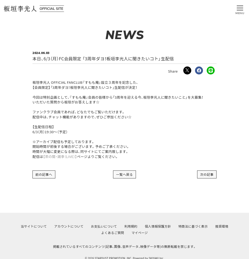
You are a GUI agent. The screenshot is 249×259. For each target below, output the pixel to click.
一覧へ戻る (124, 174)
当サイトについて (34, 226)
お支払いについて (104, 226)
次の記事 (207, 174)
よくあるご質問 (112, 232)
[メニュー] (240, 8)
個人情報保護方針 (158, 226)
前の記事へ (43, 174)
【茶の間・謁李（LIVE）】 (60, 156)
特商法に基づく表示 (193, 226)
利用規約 (130, 226)
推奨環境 (221, 226)
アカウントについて (69, 226)
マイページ (139, 232)
